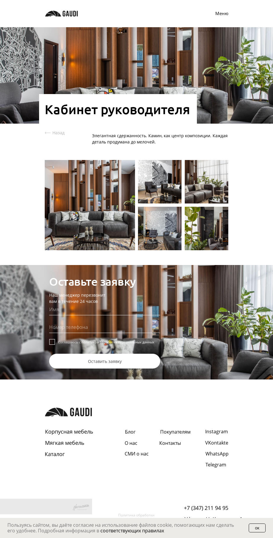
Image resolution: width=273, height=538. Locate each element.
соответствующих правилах (132, 530)
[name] (104, 309)
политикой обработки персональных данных (117, 342)
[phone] (104, 327)
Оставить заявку (105, 361)
